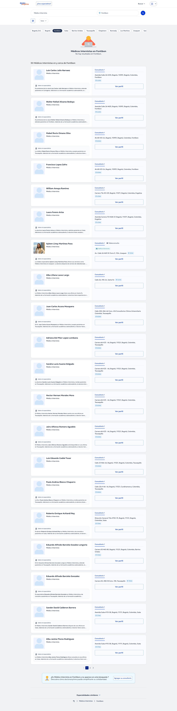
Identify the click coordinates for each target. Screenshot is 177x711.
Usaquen (136, 31)
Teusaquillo (90, 31)
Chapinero (102, 31)
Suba (66, 31)
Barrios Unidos (77, 31)
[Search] (143, 13)
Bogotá (47, 31)
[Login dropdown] (153, 3)
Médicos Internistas (85, 701)
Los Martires (125, 31)
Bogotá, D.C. (36, 31)
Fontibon (57, 31)
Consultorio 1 (100, 70)
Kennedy (113, 31)
